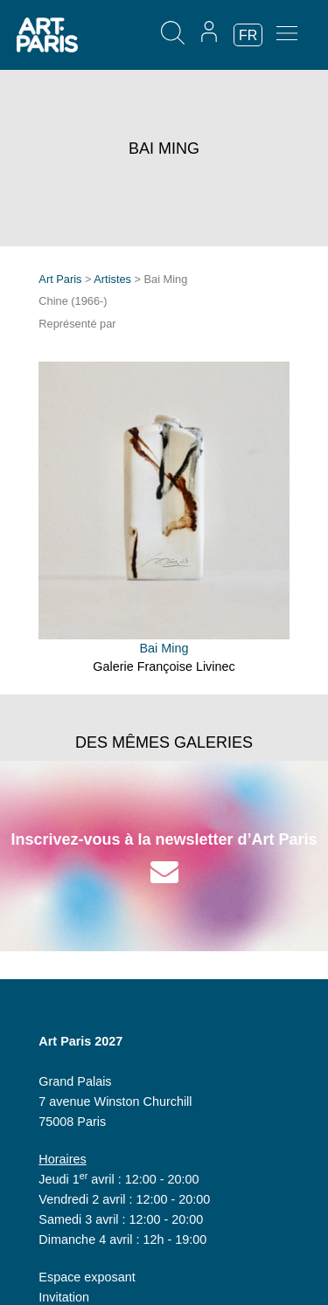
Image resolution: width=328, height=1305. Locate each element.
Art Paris (59, 279)
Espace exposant (86, 1277)
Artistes (112, 279)
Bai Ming (164, 648)
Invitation (63, 1297)
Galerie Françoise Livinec (163, 666)
